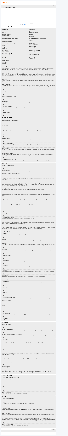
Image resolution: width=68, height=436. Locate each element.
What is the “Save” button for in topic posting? (7, 53)
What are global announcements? (6, 60)
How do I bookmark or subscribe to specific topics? (35, 50)
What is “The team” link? (32, 34)
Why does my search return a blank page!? (34, 45)
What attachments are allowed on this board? (34, 54)
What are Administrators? (32, 29)
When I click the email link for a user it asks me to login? (8, 43)
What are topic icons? (4, 63)
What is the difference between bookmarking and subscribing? (36, 49)
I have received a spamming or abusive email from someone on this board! (37, 38)
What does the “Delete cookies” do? (6, 35)
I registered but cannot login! (5, 31)
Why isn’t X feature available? (32, 58)
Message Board (27, 24)
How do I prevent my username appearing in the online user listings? (10, 38)
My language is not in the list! (5, 40)
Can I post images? (4, 59)
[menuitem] (6, 5)
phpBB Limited (23, 409)
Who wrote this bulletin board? (32, 57)
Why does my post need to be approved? (6, 54)
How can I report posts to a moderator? (6, 52)
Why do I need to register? (5, 29)
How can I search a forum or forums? (33, 44)
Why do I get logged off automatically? (6, 34)
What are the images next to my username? (7, 41)
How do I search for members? (32, 46)
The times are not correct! (5, 39)
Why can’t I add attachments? (5, 51)
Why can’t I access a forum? (5, 50)
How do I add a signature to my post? (6, 47)
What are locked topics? (4, 62)
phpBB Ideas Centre (35, 414)
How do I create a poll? (4, 48)
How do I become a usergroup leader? (33, 32)
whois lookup (3, 419)
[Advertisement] (28, 15)
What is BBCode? (4, 57)
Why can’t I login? (4, 32)
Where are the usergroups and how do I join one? (34, 31)
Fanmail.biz (21, 24)
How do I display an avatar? (5, 42)
